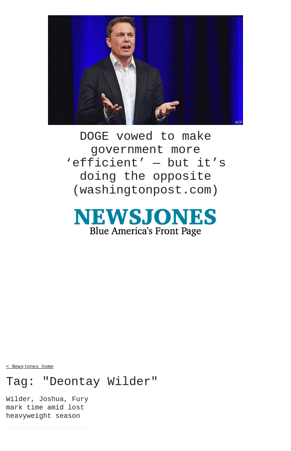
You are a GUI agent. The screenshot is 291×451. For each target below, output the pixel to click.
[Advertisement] (145, 299)
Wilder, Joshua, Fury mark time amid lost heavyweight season (47, 406)
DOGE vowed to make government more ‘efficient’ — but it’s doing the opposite (145, 162)
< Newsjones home (29, 364)
